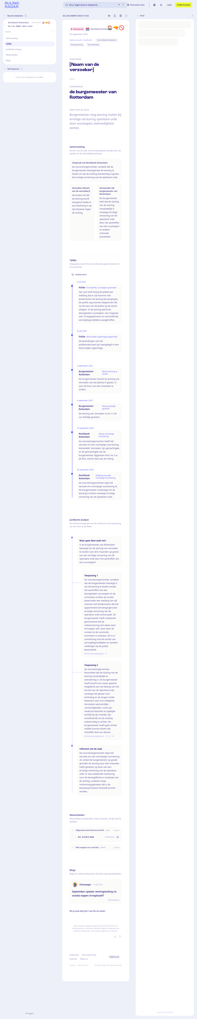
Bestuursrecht (76, 40)
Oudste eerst (78, 274)
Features (73, 959)
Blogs (8, 60)
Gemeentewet (93, 44)
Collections (74, 955)
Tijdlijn (9, 43)
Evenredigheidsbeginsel (106, 40)
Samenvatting (12, 38)
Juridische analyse (13, 49)
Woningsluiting (77, 44)
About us (84, 959)
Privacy (72, 965)
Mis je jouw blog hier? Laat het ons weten (87, 911)
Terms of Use (83, 965)
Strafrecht (87, 40)
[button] (5, 24)
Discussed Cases (89, 955)
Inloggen (29, 1013)
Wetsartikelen (12, 55)
